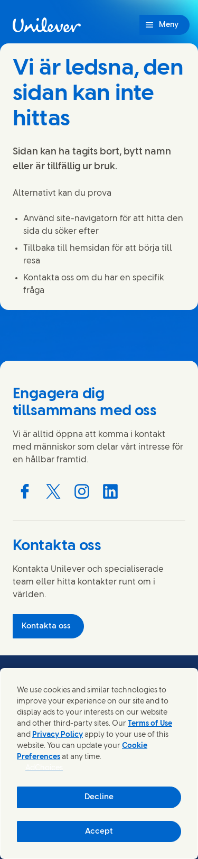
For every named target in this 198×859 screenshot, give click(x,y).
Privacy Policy (57, 735)
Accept (99, 831)
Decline (99, 797)
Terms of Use (150, 724)
